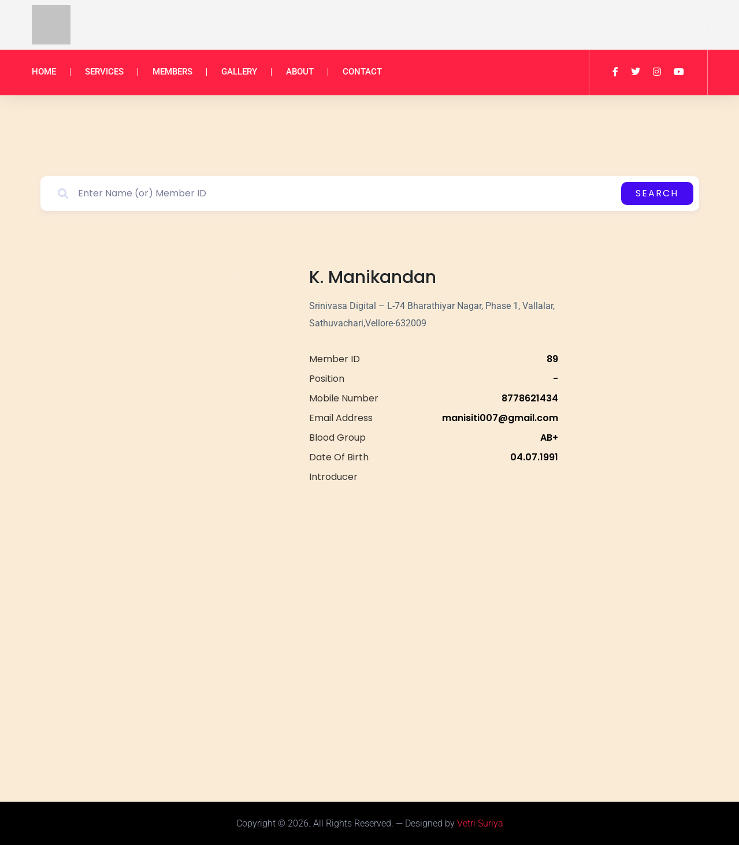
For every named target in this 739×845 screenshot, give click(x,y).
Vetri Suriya (480, 823)
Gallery (239, 71)
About (300, 71)
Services (104, 71)
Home (44, 71)
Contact (362, 71)
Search (657, 193)
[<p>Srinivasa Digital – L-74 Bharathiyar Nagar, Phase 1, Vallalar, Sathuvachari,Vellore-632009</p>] (433, 616)
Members (172, 71)
